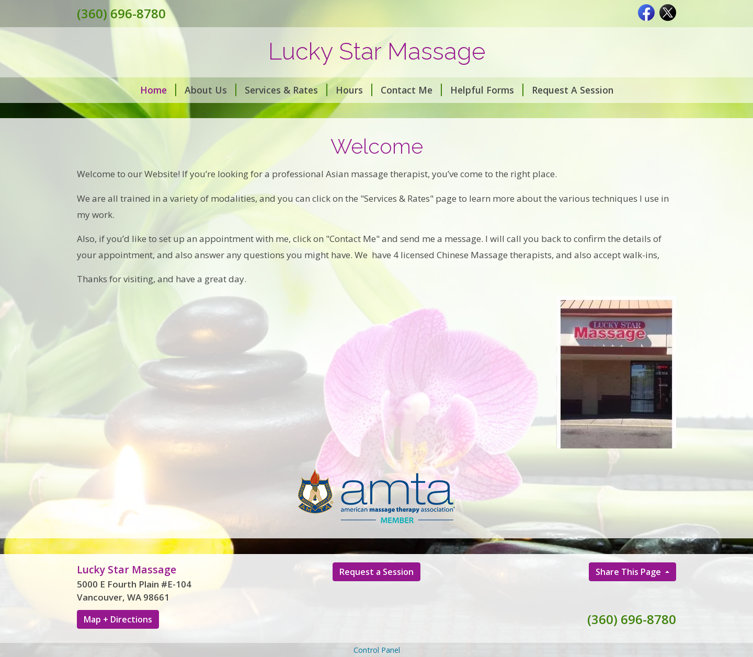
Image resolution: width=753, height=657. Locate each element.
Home (158, 90)
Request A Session (572, 90)
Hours (354, 90)
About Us (210, 90)
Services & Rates (286, 90)
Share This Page (629, 572)
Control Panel (376, 650)
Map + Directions (118, 619)
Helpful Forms (486, 90)
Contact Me (411, 90)
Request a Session (376, 572)
